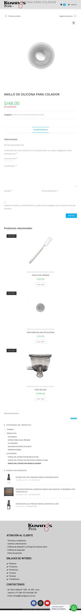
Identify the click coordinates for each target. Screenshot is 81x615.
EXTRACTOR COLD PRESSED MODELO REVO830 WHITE (37, 477)
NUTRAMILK (12, 437)
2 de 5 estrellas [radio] (7, 161)
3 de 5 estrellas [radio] (9, 161)
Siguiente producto (66, 16)
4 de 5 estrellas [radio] (12, 161)
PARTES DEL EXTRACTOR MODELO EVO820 (28, 115)
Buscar (73, 418)
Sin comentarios (34, 480)
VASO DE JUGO (40, 389)
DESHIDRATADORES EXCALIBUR (20, 446)
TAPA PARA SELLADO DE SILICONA (40, 332)
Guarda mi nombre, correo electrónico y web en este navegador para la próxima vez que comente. (40, 207)
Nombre (8, 191)
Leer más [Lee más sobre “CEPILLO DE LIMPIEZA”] (40, 284)
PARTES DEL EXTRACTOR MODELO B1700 (23, 457)
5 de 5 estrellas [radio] (14, 161)
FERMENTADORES (14, 450)
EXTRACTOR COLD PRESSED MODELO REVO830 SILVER (37, 503)
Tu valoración (10, 166)
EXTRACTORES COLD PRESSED (19, 440)
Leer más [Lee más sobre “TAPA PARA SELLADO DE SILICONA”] (40, 342)
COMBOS (10, 429)
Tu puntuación (10, 158)
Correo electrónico (50, 191)
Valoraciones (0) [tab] (40, 130)
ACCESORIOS (11, 453)
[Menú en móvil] (71, 5)
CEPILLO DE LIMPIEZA (40, 275)
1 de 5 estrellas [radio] (5, 161)
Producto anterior (14, 16)
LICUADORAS (13, 443)
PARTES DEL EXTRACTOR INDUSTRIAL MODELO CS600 (28, 460)
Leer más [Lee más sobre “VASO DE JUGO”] (40, 399)
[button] (74, 23)
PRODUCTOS (11, 433)
